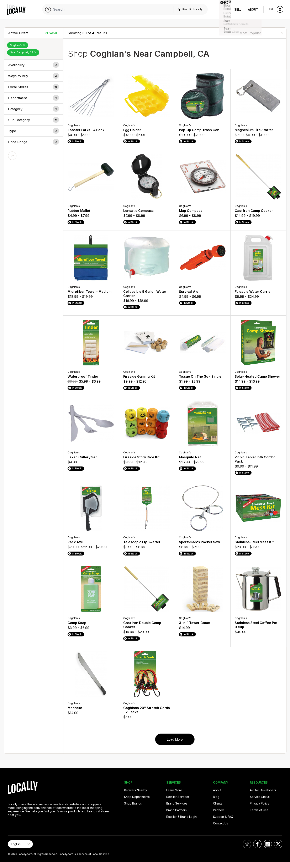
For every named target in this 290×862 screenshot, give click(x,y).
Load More (175, 739)
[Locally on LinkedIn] (268, 844)
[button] (33, 65)
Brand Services (176, 803)
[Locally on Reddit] (247, 844)
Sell (237, 9)
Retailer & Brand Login (181, 816)
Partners (219, 810)
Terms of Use (259, 810)
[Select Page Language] (20, 844)
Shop (223, 9)
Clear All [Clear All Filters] (52, 33)
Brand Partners (176, 810)
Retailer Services (178, 797)
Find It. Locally (187, 9)
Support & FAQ (223, 816)
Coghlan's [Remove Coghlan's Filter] (17, 45)
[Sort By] (261, 33)
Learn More (174, 790)
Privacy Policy (259, 803)
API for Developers (263, 790)
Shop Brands (133, 803)
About (253, 9)
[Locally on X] (278, 844)
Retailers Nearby (135, 790)
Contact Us (220, 823)
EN (271, 9)
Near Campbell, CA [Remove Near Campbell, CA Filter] (23, 52)
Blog (216, 797)
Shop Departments (137, 797)
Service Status (260, 797)
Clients (217, 803)
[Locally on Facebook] (257, 844)
